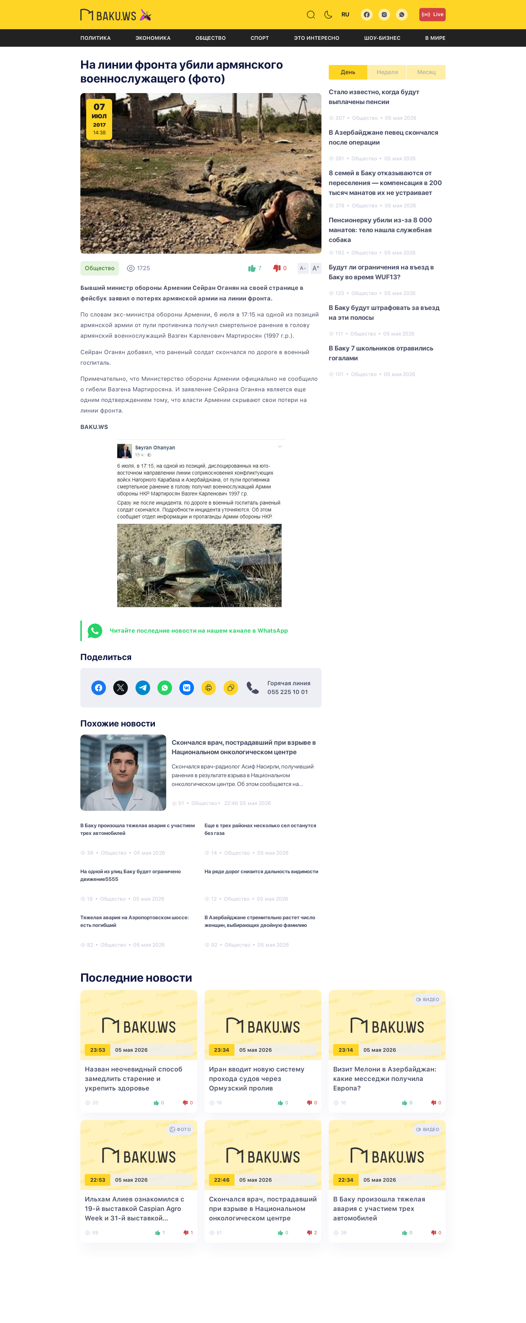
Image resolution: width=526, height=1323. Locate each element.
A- (303, 268)
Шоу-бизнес (382, 38)
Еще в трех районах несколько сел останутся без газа (260, 829)
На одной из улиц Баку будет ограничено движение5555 (130, 875)
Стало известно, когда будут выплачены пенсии (374, 97)
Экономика (153, 38)
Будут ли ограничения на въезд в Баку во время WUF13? (381, 272)
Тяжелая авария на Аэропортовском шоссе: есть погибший (134, 921)
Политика (95, 38)
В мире (435, 38)
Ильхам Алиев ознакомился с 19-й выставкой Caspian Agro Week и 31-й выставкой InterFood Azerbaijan (134, 1218)
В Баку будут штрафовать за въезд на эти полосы (384, 312)
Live (432, 14)
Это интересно (316, 38)
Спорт (260, 38)
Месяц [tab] (426, 72)
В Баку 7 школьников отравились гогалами (381, 353)
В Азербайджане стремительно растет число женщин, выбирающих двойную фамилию (260, 921)
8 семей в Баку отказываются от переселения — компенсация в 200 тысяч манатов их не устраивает (385, 182)
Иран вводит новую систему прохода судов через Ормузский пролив (257, 1078)
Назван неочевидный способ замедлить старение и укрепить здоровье (133, 1078)
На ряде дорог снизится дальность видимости (261, 871)
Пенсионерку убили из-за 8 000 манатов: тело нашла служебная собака (380, 229)
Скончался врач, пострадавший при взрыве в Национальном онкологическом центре (263, 1208)
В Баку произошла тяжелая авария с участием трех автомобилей (137, 829)
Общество (210, 38)
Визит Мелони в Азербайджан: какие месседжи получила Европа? (385, 1078)
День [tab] (348, 72)
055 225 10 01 (287, 692)
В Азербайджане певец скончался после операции (383, 137)
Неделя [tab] (387, 72)
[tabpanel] (387, 232)
